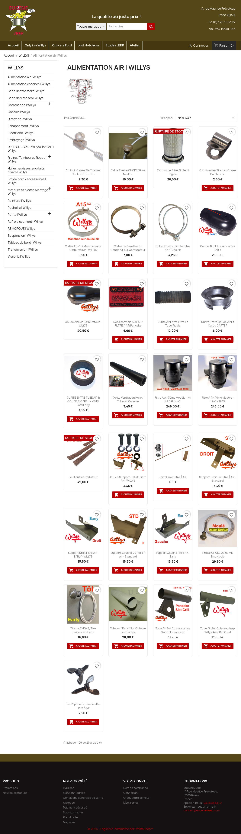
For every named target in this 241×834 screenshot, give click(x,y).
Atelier (135, 45)
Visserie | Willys (19, 257)
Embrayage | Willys (21, 140)
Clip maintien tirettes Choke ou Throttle (217, 172)
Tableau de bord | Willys (25, 243)
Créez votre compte (136, 797)
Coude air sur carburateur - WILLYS (83, 323)
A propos (69, 802)
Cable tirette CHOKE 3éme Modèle (128, 172)
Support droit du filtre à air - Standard (217, 479)
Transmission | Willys (23, 250)
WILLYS (15, 68)
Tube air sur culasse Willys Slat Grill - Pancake (173, 630)
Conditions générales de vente (83, 797)
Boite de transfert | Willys (26, 91)
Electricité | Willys (21, 133)
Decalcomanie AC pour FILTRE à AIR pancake (128, 323)
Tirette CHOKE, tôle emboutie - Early (83, 630)
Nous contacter (73, 812)
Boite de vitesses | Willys (25, 98)
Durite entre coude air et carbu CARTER (217, 323)
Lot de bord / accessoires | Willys (27, 181)
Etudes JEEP (115, 45)
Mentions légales (74, 793)
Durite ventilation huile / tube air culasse (127, 399)
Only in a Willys (35, 45)
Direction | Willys (20, 119)
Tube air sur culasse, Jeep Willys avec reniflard (217, 630)
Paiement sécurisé (75, 807)
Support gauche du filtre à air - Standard (128, 554)
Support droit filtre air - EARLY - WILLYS (83, 554)
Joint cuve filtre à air (172, 477)
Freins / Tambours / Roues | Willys (27, 159)
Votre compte (135, 781)
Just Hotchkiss (89, 45)
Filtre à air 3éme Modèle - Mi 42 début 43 (173, 399)
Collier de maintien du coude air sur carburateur (128, 248)
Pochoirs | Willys (19, 208)
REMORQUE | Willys (21, 229)
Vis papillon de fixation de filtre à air (83, 706)
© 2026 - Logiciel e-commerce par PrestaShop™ (120, 829)
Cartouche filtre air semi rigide (173, 172)
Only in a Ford (62, 45)
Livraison (68, 788)
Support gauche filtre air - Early (173, 554)
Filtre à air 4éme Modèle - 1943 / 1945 (217, 399)
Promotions (10, 788)
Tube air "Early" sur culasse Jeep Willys (128, 630)
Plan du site (70, 817)
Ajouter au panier (83, 188)
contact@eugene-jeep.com (202, 810)
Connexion (130, 793)
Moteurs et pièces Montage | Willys (29, 192)
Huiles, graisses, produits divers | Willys (26, 170)
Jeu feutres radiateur (83, 477)
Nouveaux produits (15, 793)
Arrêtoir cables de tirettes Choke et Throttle (83, 172)
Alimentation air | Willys (24, 77)
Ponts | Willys (17, 215)
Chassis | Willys (19, 112)
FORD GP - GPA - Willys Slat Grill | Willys (31, 149)
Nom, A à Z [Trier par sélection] (206, 118)
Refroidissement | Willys (25, 222)
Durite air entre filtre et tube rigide (173, 323)
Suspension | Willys (22, 236)
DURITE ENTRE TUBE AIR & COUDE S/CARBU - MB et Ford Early (83, 401)
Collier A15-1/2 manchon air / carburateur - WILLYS (83, 248)
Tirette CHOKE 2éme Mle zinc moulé (217, 554)
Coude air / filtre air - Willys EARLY (217, 248)
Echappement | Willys (23, 126)
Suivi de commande (135, 788)
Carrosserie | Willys (22, 105)
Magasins (69, 822)
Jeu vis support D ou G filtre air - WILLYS (128, 479)
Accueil (13, 45)
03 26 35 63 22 (213, 803)
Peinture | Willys (19, 201)
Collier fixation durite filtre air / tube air (173, 248)
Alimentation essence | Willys (29, 84)
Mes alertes (131, 802)
